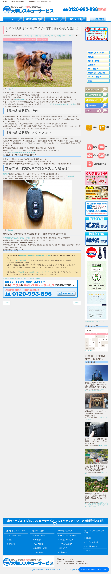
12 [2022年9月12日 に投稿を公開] (87, 342)
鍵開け (59, 36)
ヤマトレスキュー (68, 36)
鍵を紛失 (71, 176)
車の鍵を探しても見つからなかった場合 (16, 238)
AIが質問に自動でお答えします (94, 569)
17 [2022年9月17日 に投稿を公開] (103, 342)
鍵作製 (99, 505)
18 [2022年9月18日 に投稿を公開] (106, 342)
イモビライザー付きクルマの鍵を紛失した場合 (34, 255)
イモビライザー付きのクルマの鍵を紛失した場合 (59, 104)
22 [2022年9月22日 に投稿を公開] (96, 345)
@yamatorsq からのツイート (95, 321)
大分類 (89, 390)
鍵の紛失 (6, 174)
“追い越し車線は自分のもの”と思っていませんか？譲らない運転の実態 (96, 468)
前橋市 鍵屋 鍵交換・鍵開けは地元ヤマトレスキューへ (21, 278)
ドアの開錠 (21, 272)
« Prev (7, 303)
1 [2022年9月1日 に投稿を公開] (96, 336)
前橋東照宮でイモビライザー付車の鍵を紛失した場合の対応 (96, 413)
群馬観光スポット (30, 39)
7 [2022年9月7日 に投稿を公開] (93, 339)
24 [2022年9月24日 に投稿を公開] (103, 345)
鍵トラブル (39, 36)
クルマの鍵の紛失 (20, 260)
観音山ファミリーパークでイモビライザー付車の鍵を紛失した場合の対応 (96, 385)
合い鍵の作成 (33, 272)
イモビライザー (28, 36)
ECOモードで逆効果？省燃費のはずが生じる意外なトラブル (96, 441)
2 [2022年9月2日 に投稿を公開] (99, 336)
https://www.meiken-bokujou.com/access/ (22, 152)
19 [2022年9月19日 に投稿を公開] (87, 345)
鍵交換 (89, 505)
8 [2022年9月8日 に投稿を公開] (96, 339)
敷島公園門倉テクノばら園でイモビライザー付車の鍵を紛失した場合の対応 (96, 496)
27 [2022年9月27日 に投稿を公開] (90, 348)
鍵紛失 (53, 36)
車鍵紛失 (99, 503)
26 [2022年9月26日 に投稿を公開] (87, 348)
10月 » (92, 350)
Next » (77, 303)
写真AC (10, 89)
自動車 (94, 390)
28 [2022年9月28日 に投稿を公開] (93, 348)
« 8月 (87, 350)
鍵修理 (103, 505)
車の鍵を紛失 (19, 99)
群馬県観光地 (19, 39)
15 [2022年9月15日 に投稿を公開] (96, 342)
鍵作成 (47, 36)
